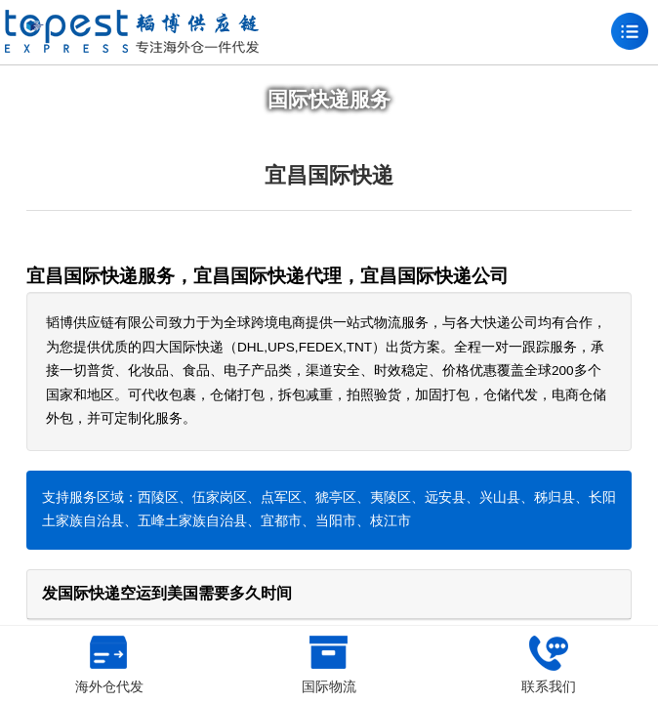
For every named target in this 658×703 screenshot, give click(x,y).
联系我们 (548, 665)
